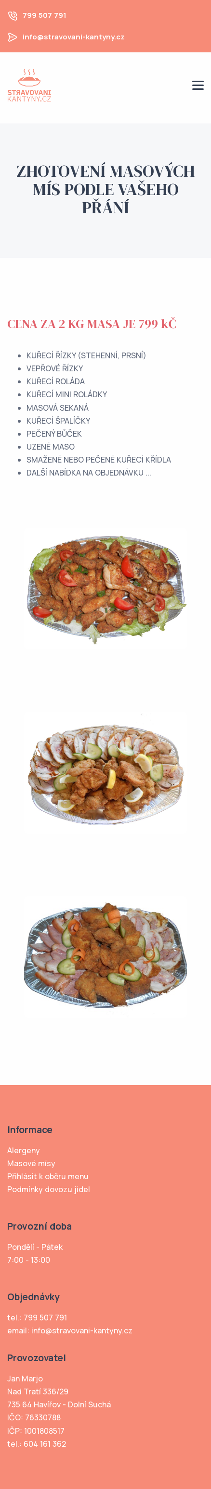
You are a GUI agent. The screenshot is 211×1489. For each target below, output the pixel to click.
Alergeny (23, 1150)
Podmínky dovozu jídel (48, 1189)
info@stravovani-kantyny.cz (74, 37)
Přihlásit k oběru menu (48, 1176)
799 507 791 (44, 15)
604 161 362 (45, 1444)
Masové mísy (31, 1163)
